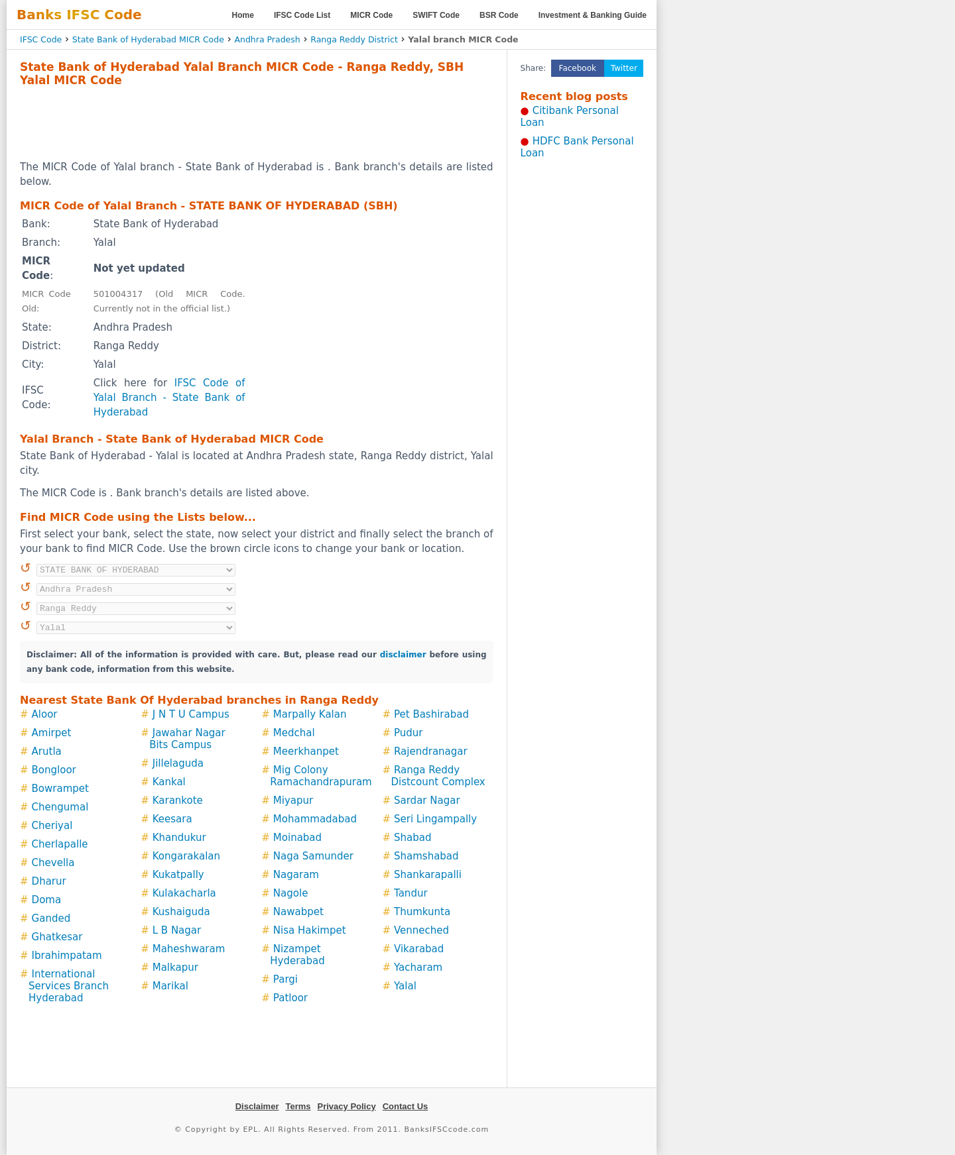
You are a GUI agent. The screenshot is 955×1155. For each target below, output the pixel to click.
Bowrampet (60, 789)
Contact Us (405, 1106)
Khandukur (179, 838)
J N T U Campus (191, 714)
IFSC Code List (302, 15)
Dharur (49, 881)
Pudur (408, 733)
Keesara (172, 819)
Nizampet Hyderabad (297, 955)
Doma (47, 900)
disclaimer (403, 654)
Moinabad (297, 838)
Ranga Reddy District (354, 39)
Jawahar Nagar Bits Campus (187, 739)
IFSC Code (41, 39)
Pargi (285, 979)
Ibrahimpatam (67, 956)
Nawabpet (298, 912)
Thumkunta (422, 912)
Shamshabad (426, 856)
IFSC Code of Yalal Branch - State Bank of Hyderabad (169, 397)
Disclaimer (257, 1106)
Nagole (290, 893)
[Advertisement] (256, 123)
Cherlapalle (60, 844)
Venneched (421, 930)
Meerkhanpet (306, 751)
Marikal (170, 986)
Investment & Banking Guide (593, 15)
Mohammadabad (315, 819)
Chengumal (60, 807)
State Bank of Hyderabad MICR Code (148, 39)
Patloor (290, 998)
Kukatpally (178, 875)
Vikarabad (419, 949)
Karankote (178, 800)
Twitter (624, 68)
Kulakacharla (184, 893)
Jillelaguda (178, 763)
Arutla (47, 751)
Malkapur (175, 967)
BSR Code (499, 15)
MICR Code (371, 15)
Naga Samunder (313, 856)
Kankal (169, 782)
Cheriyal (52, 826)
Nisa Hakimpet (309, 930)
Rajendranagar (431, 751)
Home (243, 15)
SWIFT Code (436, 15)
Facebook (577, 68)
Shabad (412, 838)
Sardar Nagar (427, 800)
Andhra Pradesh (267, 39)
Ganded (51, 918)
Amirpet (52, 733)
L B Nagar (177, 930)
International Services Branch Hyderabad (69, 986)
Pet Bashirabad (431, 714)
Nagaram (296, 875)
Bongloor (54, 770)
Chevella (53, 863)
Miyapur (293, 800)
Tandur (411, 893)
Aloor (45, 714)
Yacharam (418, 967)
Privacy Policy (347, 1106)
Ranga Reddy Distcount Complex (438, 776)
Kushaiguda (181, 912)
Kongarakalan (186, 856)
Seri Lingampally (435, 819)
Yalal (405, 986)
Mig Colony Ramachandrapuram (320, 776)
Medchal (294, 733)
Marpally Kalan (310, 714)
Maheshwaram (189, 949)
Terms (297, 1106)
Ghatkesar (57, 937)
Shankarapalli (428, 875)
